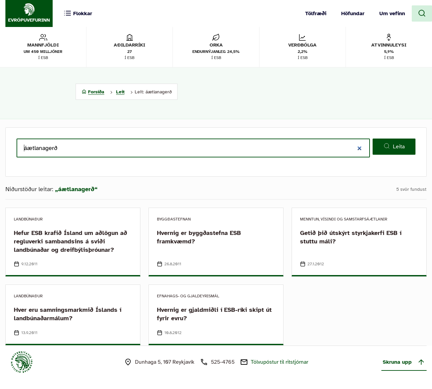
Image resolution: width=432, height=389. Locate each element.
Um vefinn (392, 13)
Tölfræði (315, 13)
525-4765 (223, 362)
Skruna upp (404, 362)
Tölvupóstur (279, 362)
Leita (394, 146)
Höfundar (352, 13)
